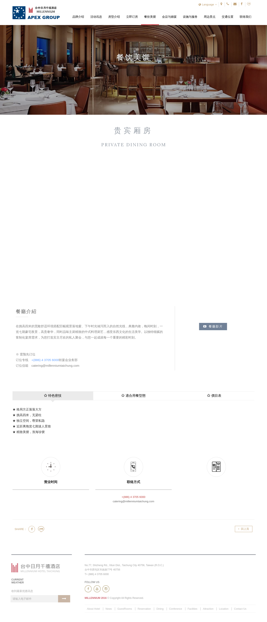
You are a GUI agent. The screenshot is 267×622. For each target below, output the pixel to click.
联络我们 (245, 17)
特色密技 (53, 395)
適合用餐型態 (133, 395)
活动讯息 (96, 17)
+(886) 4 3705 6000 (46, 360)
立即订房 (132, 17)
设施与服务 (190, 17)
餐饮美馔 (150, 17)
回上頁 (243, 528)
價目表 (214, 395)
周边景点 (210, 17)
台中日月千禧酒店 (36, 12)
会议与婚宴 (169, 17)
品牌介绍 (78, 17)
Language (208, 4)
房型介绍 (114, 17)
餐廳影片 (215, 326)
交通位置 (228, 17)
